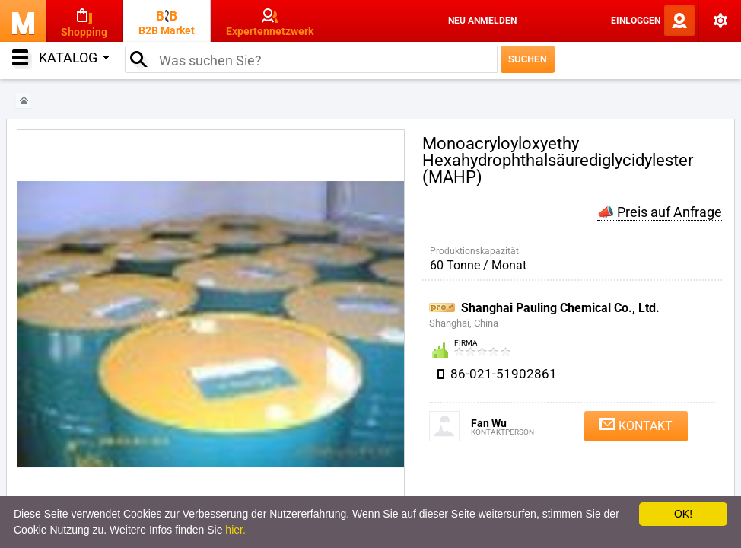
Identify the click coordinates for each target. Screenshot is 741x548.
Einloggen (635, 20)
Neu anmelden (482, 20)
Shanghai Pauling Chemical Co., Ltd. (560, 308)
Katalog (74, 57)
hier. (235, 530)
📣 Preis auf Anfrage (659, 212)
